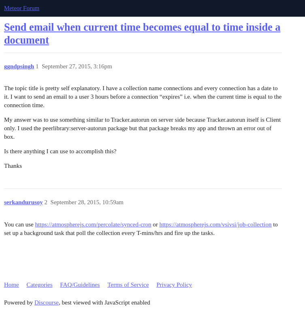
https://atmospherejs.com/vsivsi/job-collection (215, 224)
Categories (39, 284)
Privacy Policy (174, 284)
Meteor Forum (21, 8)
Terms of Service (128, 284)
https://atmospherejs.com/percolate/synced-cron (93, 224)
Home (11, 284)
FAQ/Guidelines (80, 284)
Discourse (46, 302)
